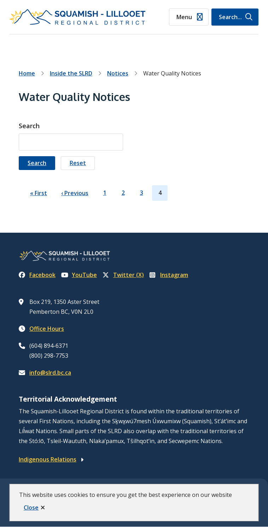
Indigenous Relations (47, 459)
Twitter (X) (123, 275)
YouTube (79, 275)
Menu (184, 17)
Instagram (169, 275)
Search (29, 125)
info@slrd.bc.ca (50, 372)
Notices (117, 73)
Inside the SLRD (71, 73)
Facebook (37, 275)
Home (27, 73)
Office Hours (46, 329)
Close (31, 507)
